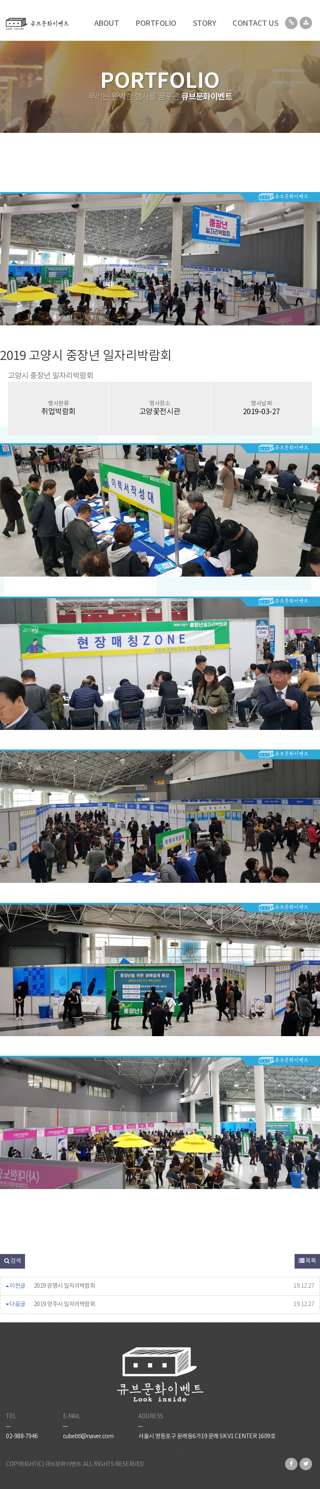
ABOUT (106, 23)
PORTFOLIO (155, 23)
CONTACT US (255, 23)
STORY (204, 23)
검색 (12, 1261)
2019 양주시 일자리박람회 (64, 1304)
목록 (307, 1261)
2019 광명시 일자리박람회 (64, 1286)
